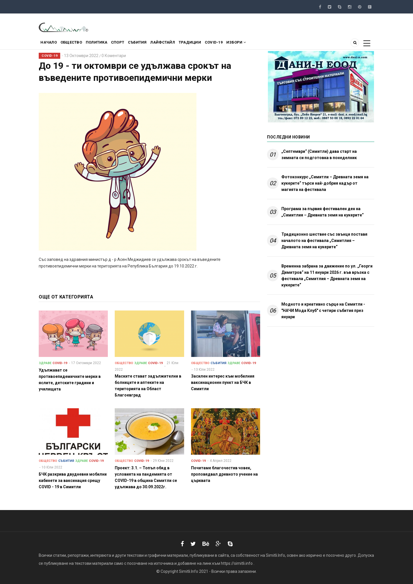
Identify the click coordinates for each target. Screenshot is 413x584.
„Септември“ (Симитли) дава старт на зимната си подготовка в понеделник (319, 154)
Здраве (45, 363)
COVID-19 (237, 44)
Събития (151, 44)
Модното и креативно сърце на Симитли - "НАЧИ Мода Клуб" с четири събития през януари (323, 310)
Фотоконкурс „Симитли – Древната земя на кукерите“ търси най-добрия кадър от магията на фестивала (325, 183)
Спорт (128, 44)
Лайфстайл (179, 44)
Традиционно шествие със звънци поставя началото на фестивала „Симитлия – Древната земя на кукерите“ (324, 240)
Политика (104, 44)
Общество (76, 44)
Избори (263, 44)
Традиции (210, 44)
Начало (50, 44)
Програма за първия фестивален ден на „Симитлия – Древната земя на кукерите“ (322, 211)
